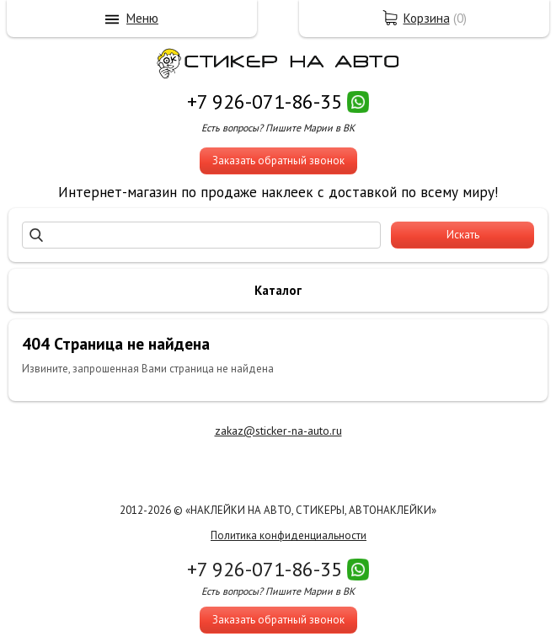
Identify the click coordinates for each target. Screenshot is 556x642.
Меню (142, 18)
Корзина (427, 18)
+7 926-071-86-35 (264, 101)
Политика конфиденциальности (288, 535)
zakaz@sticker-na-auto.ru (278, 430)
